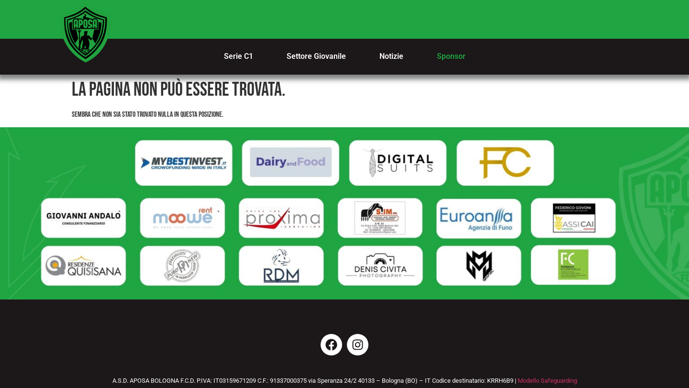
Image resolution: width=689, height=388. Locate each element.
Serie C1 (238, 56)
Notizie (391, 56)
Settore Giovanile (316, 56)
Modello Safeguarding (547, 380)
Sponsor (451, 56)
